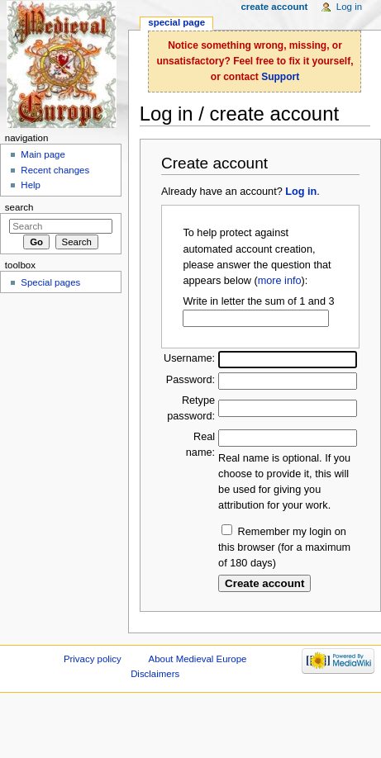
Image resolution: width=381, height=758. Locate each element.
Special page (176, 22)
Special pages (50, 282)
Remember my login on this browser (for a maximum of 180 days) (284, 547)
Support (280, 77)
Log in (301, 191)
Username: (189, 358)
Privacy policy (92, 659)
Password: (190, 380)
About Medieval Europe (198, 659)
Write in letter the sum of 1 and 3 (258, 301)
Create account (274, 7)
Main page (43, 154)
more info (280, 281)
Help (30, 185)
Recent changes (55, 170)
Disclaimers (155, 674)
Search (19, 207)
